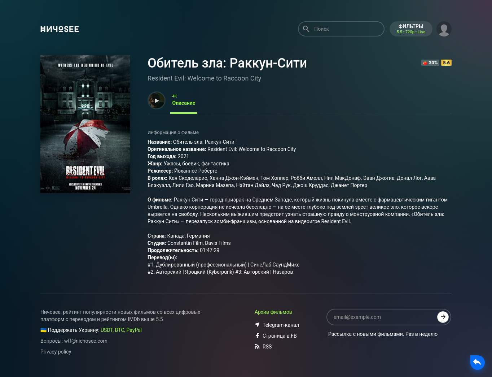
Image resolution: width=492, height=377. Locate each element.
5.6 (446, 62)
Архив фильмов (273, 312)
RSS (263, 347)
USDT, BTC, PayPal (121, 330)
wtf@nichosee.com (85, 341)
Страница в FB (276, 336)
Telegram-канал (277, 325)
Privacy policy (55, 352)
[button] (444, 28)
